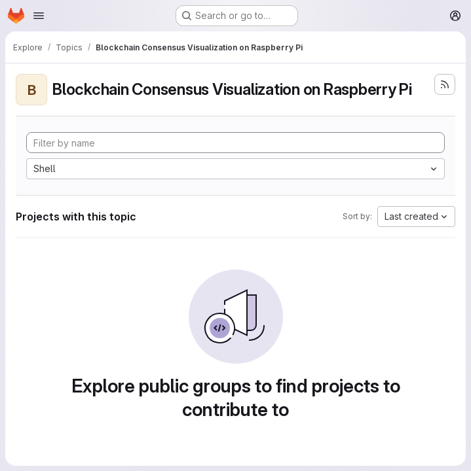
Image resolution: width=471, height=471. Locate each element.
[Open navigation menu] (38, 15)
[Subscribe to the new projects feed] (444, 84)
